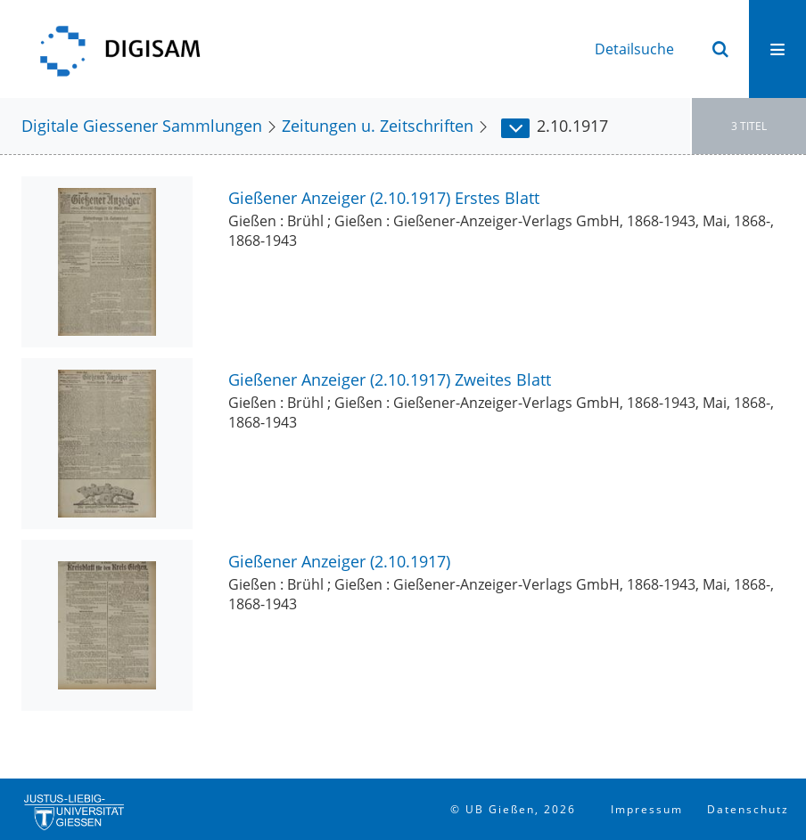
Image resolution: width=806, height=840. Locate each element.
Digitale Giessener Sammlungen (141, 125)
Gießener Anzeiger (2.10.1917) (339, 560)
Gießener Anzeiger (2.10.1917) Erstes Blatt (383, 197)
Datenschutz (748, 809)
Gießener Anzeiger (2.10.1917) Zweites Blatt (389, 379)
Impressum (647, 809)
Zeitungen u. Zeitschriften (377, 125)
